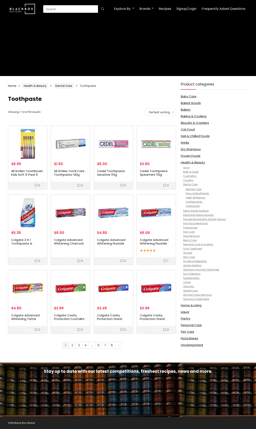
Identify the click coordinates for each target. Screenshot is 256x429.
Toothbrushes (194, 201)
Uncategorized (192, 345)
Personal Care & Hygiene (198, 244)
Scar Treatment (192, 248)
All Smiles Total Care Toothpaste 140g (69, 173)
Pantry (185, 318)
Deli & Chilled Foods (195, 136)
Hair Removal (191, 236)
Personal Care (191, 325)
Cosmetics (190, 176)
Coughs (188, 180)
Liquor (185, 312)
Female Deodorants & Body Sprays (204, 219)
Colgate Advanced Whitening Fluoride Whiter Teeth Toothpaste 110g (111, 245)
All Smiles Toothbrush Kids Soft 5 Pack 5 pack (27, 174)
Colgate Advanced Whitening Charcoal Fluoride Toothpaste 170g (69, 245)
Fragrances (190, 227)
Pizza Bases (189, 338)
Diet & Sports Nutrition (196, 210)
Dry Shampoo (191, 149)
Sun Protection (192, 274)
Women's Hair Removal (197, 295)
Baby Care (188, 96)
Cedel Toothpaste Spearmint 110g (154, 173)
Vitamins (188, 286)
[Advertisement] (128, 48)
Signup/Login (186, 8)
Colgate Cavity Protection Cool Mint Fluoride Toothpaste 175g (69, 320)
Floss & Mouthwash (197, 193)
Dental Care (63, 86)
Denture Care (193, 189)
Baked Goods (191, 103)
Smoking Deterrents (195, 261)
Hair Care (189, 232)
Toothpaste (193, 206)
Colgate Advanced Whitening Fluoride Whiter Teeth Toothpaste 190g (154, 245)
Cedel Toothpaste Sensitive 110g (111, 173)
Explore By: (122, 8)
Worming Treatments (196, 299)
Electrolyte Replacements (198, 215)
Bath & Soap (191, 171)
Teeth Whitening (195, 197)
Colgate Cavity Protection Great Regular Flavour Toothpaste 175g (152, 320)
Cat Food (188, 129)
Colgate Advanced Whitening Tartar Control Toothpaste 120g (26, 320)
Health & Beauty (35, 86)
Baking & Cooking (193, 116)
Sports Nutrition (192, 265)
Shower (187, 253)
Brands (144, 8)
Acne (186, 167)
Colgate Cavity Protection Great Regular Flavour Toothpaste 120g (109, 320)
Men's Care (190, 240)
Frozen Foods (190, 156)
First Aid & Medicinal (195, 223)
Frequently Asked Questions (223, 8)
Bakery (186, 109)
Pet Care (187, 332)
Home (12, 86)
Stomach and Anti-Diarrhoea (201, 269)
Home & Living (191, 305)
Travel (187, 282)
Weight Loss (190, 290)
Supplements (191, 278)
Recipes (165, 8)
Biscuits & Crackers (195, 123)
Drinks (185, 142)
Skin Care (189, 257)
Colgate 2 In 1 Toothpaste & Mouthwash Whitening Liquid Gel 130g (27, 245)
